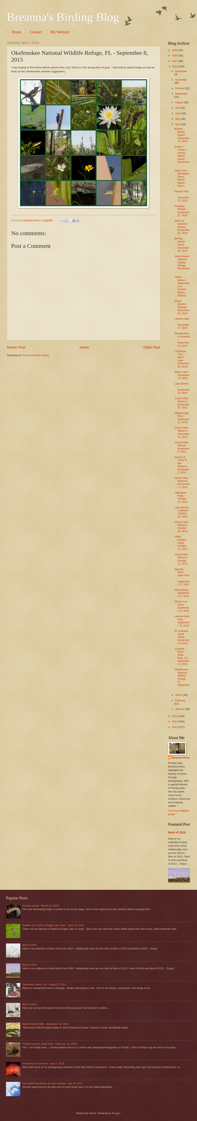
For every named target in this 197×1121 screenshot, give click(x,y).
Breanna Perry (181, 757)
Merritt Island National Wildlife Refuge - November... (182, 264)
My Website (59, 32)
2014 (175, 721)
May (178, 118)
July (177, 107)
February (180, 700)
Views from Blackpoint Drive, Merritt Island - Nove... (182, 178)
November (181, 79)
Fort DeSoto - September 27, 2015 (182, 593)
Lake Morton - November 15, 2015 (182, 388)
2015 (175, 716)
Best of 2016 (177, 832)
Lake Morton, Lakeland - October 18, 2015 (182, 512)
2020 (175, 50)
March (179, 694)
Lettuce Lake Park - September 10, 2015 (182, 621)
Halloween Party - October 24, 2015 (181, 497)
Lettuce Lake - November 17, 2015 (182, 323)
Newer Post (16, 347)
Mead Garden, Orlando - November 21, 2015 (182, 307)
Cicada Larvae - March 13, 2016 (40, 905)
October (180, 88)
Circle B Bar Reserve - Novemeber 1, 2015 (182, 482)
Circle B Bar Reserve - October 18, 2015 (182, 527)
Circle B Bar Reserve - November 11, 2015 (182, 432)
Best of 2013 (29, 1004)
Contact (36, 32)
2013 (175, 727)
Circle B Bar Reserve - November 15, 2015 (182, 403)
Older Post (151, 347)
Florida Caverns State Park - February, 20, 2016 (49, 1043)
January (180, 708)
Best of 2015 (29, 944)
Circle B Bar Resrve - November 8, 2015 (182, 447)
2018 (175, 55)
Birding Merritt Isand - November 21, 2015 (182, 244)
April (178, 124)
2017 (175, 61)
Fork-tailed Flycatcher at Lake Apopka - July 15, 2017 (52, 1083)
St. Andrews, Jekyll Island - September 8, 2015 (182, 637)
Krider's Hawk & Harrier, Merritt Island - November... (182, 156)
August (179, 102)
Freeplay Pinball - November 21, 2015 (182, 211)
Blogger (116, 1113)
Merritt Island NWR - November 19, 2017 (45, 1023)
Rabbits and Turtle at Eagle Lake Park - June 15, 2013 (53, 925)
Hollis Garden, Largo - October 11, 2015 (181, 542)
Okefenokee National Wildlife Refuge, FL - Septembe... (182, 678)
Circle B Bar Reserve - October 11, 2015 (182, 559)
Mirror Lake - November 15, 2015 (182, 375)
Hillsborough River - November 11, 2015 (182, 418)
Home (16, 32)
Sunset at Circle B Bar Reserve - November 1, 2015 (182, 465)
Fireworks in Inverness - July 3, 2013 (43, 1063)
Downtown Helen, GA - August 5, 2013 (44, 984)
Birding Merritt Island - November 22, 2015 (182, 135)
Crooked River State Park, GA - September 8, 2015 (182, 656)
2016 (175, 66)
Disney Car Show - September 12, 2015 (182, 606)
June (178, 113)
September (181, 93)
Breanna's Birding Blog (63, 17)
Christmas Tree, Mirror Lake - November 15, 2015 (182, 359)
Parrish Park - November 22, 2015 (182, 196)
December (181, 71)
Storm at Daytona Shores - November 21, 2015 (182, 227)
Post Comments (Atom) (36, 355)
